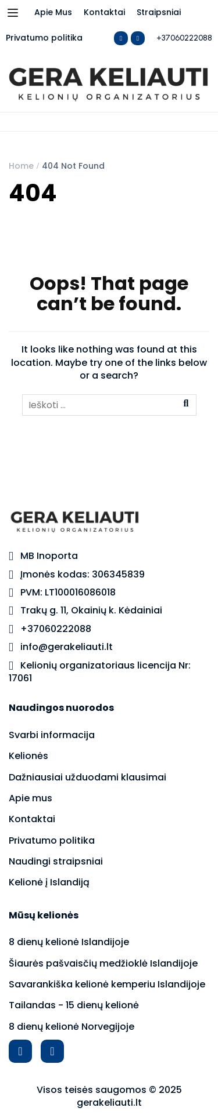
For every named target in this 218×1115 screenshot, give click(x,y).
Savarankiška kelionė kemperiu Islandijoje (107, 984)
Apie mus (30, 798)
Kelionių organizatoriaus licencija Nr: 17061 (100, 672)
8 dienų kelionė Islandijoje (69, 942)
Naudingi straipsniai (56, 861)
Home (21, 166)
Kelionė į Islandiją (49, 882)
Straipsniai (159, 12)
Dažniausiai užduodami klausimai (87, 777)
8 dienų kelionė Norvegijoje (71, 1026)
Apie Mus (53, 12)
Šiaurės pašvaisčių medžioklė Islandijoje (103, 963)
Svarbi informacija (52, 735)
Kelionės (28, 755)
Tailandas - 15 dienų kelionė (74, 1005)
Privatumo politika (44, 37)
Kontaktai (104, 12)
